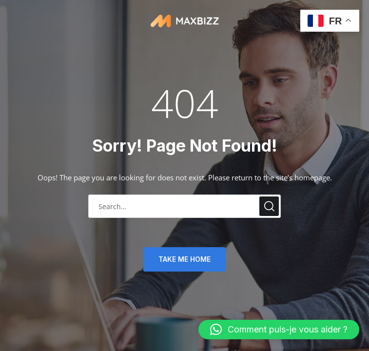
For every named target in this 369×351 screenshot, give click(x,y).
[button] (278, 329)
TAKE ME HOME (184, 259)
